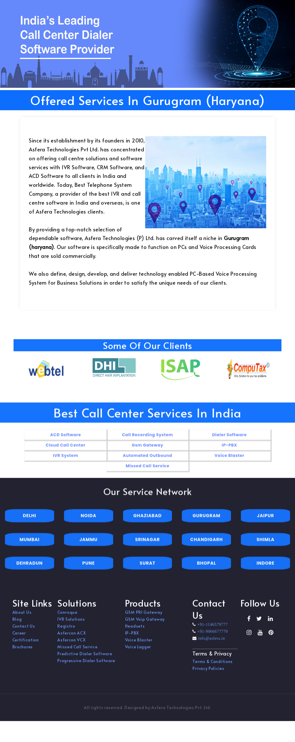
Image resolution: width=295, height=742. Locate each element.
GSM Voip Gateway (145, 622)
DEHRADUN (29, 570)
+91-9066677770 (212, 635)
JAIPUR (265, 523)
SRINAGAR (147, 546)
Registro (66, 629)
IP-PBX (132, 636)
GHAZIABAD (147, 523)
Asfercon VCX (71, 643)
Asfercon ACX (71, 636)
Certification (25, 643)
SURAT (147, 570)
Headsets (135, 629)
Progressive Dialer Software (86, 664)
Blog (17, 622)
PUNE (88, 570)
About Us (22, 616)
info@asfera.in (211, 642)
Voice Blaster (138, 643)
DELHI (29, 523)
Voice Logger (138, 650)
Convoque (67, 616)
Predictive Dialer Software (84, 657)
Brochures (22, 650)
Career (19, 636)
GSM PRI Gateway (143, 616)
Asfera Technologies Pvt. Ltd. (181, 711)
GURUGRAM (206, 523)
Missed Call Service (77, 650)
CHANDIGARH (206, 546)
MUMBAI (29, 546)
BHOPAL (206, 570)
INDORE (266, 570)
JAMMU (89, 546)
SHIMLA (265, 546)
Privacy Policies (208, 671)
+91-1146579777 (212, 628)
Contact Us (23, 629)
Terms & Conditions (212, 664)
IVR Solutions (71, 622)
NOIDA (88, 523)
